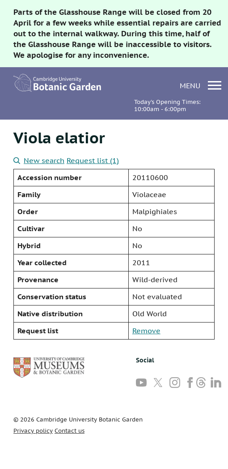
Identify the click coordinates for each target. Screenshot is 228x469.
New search (38, 160)
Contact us (69, 431)
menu (200, 85)
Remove (146, 330)
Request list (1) (93, 160)
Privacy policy (33, 431)
